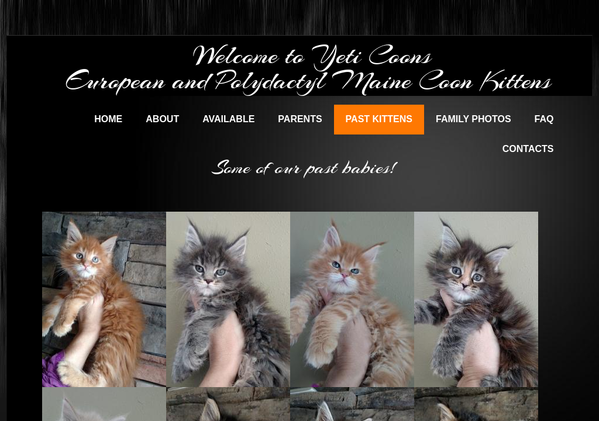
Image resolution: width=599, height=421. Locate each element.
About (162, 119)
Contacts (528, 149)
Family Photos (473, 119)
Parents (300, 119)
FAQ (544, 119)
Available (228, 119)
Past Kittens (379, 119)
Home (108, 119)
